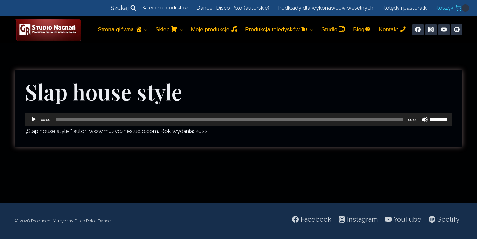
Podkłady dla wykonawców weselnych (325, 8)
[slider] (229, 119)
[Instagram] (431, 29)
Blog (362, 29)
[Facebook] (418, 29)
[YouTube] (444, 29)
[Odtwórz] (33, 119)
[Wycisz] (424, 119)
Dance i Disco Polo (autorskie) (232, 8)
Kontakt (392, 29)
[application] (238, 119)
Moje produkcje (214, 29)
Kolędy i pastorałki (405, 8)
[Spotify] (456, 29)
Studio (333, 29)
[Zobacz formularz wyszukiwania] (123, 8)
